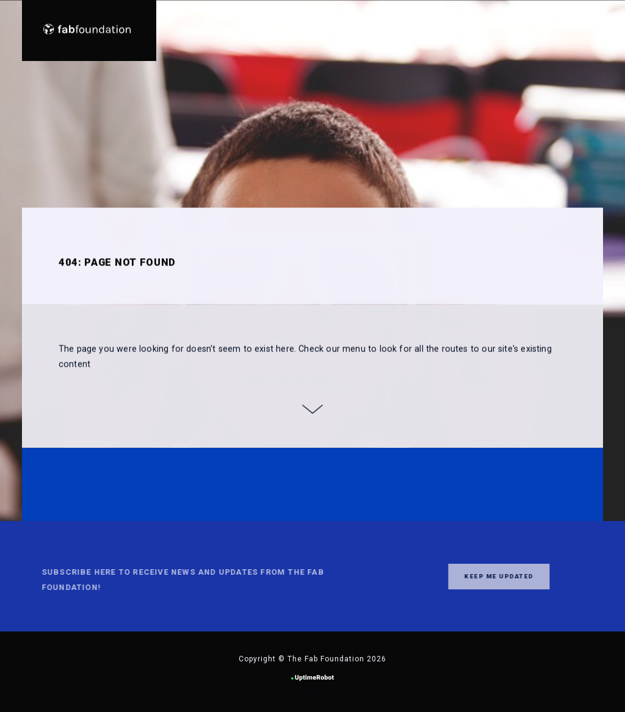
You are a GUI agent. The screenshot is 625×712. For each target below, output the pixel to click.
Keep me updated (476, 576)
